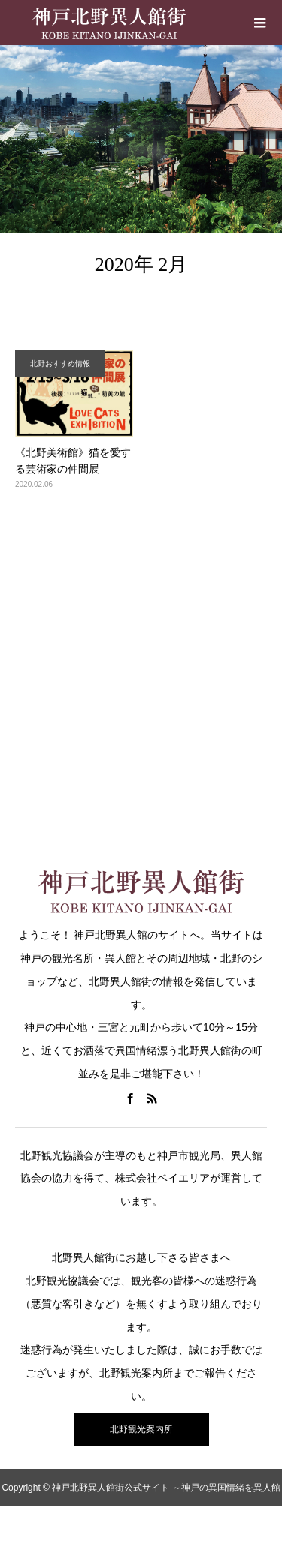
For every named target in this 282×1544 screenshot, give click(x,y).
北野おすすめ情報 (60, 363)
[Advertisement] (141, 669)
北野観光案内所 (141, 1429)
